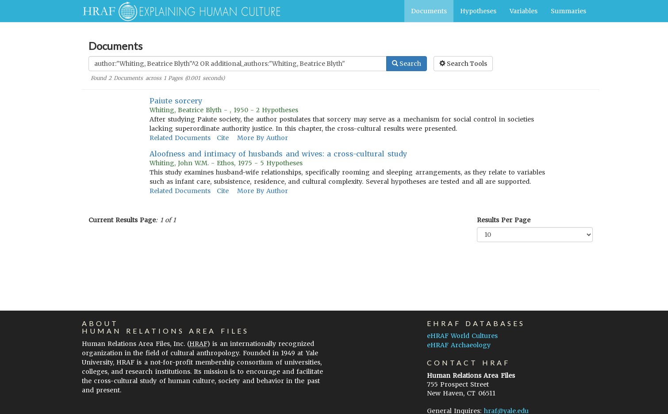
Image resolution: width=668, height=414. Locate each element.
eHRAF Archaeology (459, 345)
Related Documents (180, 138)
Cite (223, 138)
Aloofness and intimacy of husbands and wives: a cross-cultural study (278, 153)
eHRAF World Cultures (462, 336)
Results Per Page (503, 220)
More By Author (262, 138)
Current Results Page (122, 220)
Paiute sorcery (176, 100)
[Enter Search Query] (237, 63)
